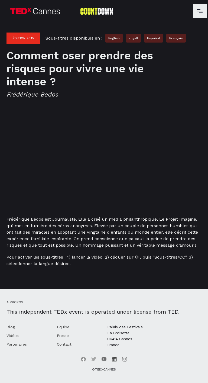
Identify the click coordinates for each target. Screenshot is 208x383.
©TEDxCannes (104, 369)
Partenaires (16, 344)
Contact (64, 344)
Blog (10, 327)
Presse (63, 335)
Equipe (63, 327)
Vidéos (12, 335)
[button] (200, 11)
